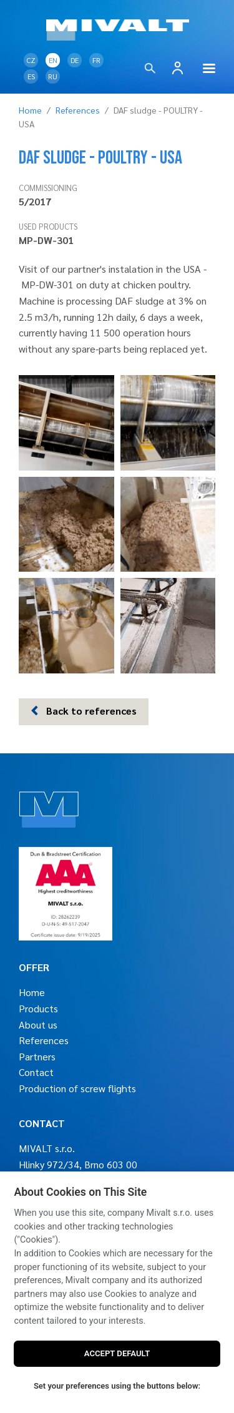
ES (31, 76)
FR (96, 60)
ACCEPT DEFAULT (117, 1353)
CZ (31, 60)
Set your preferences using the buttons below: (117, 1386)
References (78, 109)
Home (30, 109)
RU (52, 76)
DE (75, 60)
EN (53, 60)
